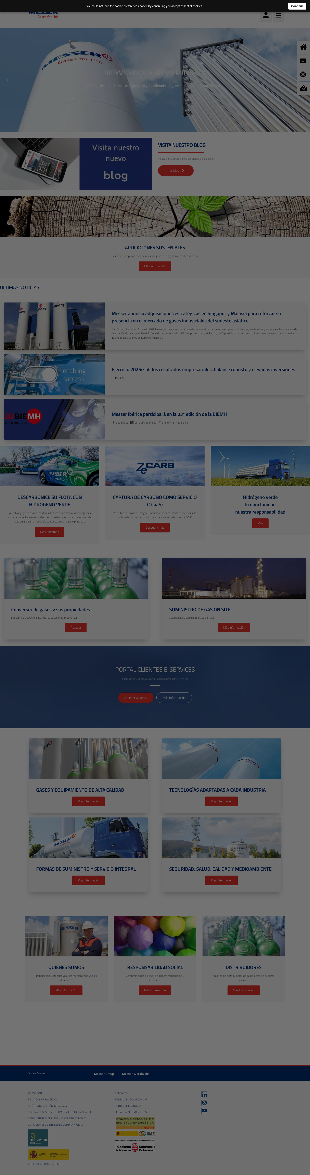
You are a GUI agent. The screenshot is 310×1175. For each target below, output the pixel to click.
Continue (297, 6)
